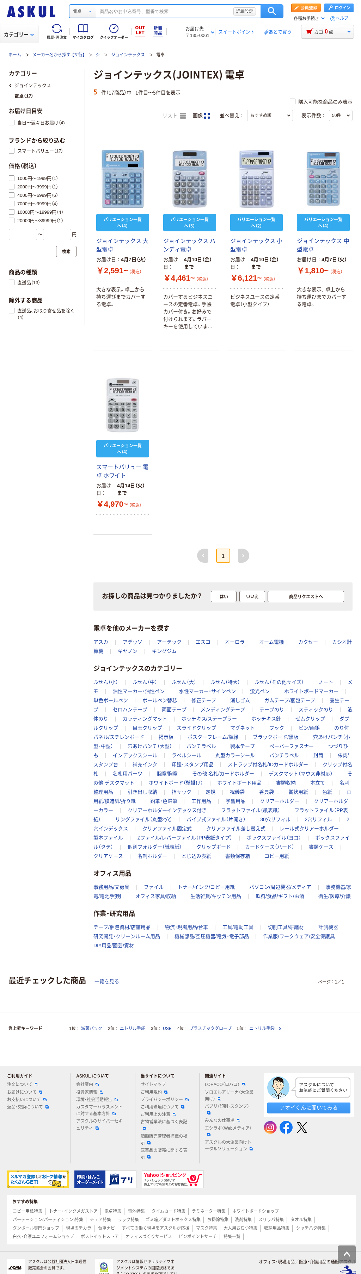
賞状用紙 (298, 792)
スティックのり (316, 709)
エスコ (203, 642)
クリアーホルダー (279, 801)
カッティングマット (145, 719)
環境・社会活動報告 (97, 1099)
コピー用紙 (276, 856)
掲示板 (166, 737)
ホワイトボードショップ (255, 1211)
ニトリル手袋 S (265, 1028)
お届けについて (24, 1092)
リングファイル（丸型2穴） (143, 819)
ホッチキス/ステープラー (209, 719)
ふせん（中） (145, 682)
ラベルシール (186, 755)
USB (167, 1028)
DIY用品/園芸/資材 (113, 945)
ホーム (14, 54)
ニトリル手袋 (132, 1028)
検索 (272, 11)
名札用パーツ (127, 773)
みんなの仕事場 (222, 1120)
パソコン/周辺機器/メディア (280, 887)
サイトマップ (153, 1084)
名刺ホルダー (152, 856)
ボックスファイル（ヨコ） (274, 838)
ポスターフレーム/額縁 (213, 737)
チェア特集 (100, 1219)
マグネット (242, 728)
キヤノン (127, 651)
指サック (181, 792)
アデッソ (132, 642)
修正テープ (203, 700)
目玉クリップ (147, 728)
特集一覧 (232, 1236)
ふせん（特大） (225, 682)
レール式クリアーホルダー (309, 828)
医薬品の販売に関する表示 (164, 1154)
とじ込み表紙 (196, 856)
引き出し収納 (142, 792)
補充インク (145, 764)
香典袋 (266, 792)
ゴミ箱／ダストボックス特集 (173, 1219)
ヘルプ (342, 18)
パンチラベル (201, 746)
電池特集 (136, 1211)
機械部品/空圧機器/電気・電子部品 (212, 936)
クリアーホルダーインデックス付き (167, 810)
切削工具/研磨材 (286, 927)
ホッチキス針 (266, 719)
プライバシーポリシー (165, 1099)
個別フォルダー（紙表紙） (155, 847)
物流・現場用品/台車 (186, 927)
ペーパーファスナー (291, 746)
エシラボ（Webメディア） (228, 1131)
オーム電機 (271, 642)
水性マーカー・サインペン (207, 691)
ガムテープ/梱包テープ (289, 700)
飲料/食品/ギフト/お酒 (280, 896)
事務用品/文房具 (111, 887)
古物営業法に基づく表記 (164, 1124)
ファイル (154, 887)
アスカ (100, 642)
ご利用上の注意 (158, 1114)
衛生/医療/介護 (334, 896)
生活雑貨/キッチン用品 (215, 896)
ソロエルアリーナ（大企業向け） (229, 1095)
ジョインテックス (128, 54)
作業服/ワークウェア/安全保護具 (299, 936)
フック (276, 728)
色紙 (327, 792)
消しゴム (240, 700)
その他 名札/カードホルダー (223, 773)
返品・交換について (28, 1107)
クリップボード (213, 847)
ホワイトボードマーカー (311, 691)
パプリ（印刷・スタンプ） (227, 1109)
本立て (317, 783)
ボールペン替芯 (159, 700)
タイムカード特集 (168, 1211)
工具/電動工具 (237, 927)
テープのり (271, 709)
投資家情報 (89, 1092)
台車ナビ (106, 1228)
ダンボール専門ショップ (36, 1228)
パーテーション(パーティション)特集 (48, 1219)
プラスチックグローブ (210, 1028)
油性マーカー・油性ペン (139, 691)
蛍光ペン (260, 691)
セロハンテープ (130, 709)
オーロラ (235, 642)
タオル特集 (301, 1219)
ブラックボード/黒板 (276, 737)
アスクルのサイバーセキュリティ (99, 1124)
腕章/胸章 (167, 773)
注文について (22, 1084)
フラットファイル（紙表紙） (250, 810)
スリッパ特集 (271, 1219)
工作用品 (201, 801)
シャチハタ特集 (311, 1228)
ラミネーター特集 (209, 1211)
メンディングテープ (223, 709)
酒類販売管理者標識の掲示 (164, 1139)
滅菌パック (91, 1028)
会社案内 (87, 1084)
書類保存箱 (237, 856)
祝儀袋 (237, 792)
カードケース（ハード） (269, 847)
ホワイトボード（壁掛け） (176, 783)
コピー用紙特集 (27, 1211)
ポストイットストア (100, 1236)
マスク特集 (206, 1228)
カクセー (308, 642)
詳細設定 (244, 11)
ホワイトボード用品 (239, 783)
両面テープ (174, 709)
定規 (210, 792)
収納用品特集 (276, 1228)
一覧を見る (106, 981)
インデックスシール (135, 755)
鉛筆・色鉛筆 (163, 801)
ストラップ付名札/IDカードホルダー (268, 764)
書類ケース (321, 847)
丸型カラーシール (235, 755)
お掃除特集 (217, 1219)
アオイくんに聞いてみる (309, 1108)
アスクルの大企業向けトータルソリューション (229, 1145)
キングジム (164, 651)
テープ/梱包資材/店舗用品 (122, 927)
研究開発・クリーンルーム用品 (126, 936)
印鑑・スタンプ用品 (193, 764)
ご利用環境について (162, 1107)
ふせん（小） (105, 682)
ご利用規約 (154, 1092)
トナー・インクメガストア (73, 1211)
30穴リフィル (275, 819)
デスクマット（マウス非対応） (301, 773)
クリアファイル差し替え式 (235, 828)
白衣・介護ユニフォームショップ (43, 1236)
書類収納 (286, 783)
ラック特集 (128, 1219)
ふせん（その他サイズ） (279, 682)
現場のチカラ (78, 1228)
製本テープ (242, 746)
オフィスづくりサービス (149, 1236)
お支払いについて (27, 1099)
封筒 (318, 755)
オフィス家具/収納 (155, 896)
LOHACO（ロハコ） (225, 1084)
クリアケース (108, 856)
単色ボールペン (110, 700)
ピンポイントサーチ (198, 1236)
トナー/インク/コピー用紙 (206, 887)
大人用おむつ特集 (240, 1228)
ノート (325, 682)
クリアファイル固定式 (167, 828)
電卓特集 (112, 1211)
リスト (174, 116)
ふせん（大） (184, 682)
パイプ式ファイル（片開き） (216, 819)
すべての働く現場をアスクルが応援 (155, 1228)
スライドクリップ (196, 728)
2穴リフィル (318, 819)
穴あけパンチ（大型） (150, 746)
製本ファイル (108, 838)
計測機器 (328, 927)
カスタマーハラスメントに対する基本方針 (99, 1110)
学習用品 (235, 801)
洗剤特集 (243, 1219)
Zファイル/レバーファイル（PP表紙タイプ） (184, 838)
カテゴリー (19, 34)
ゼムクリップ (310, 719)
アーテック (169, 642)
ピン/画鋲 (309, 728)
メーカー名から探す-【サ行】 (58, 54)
